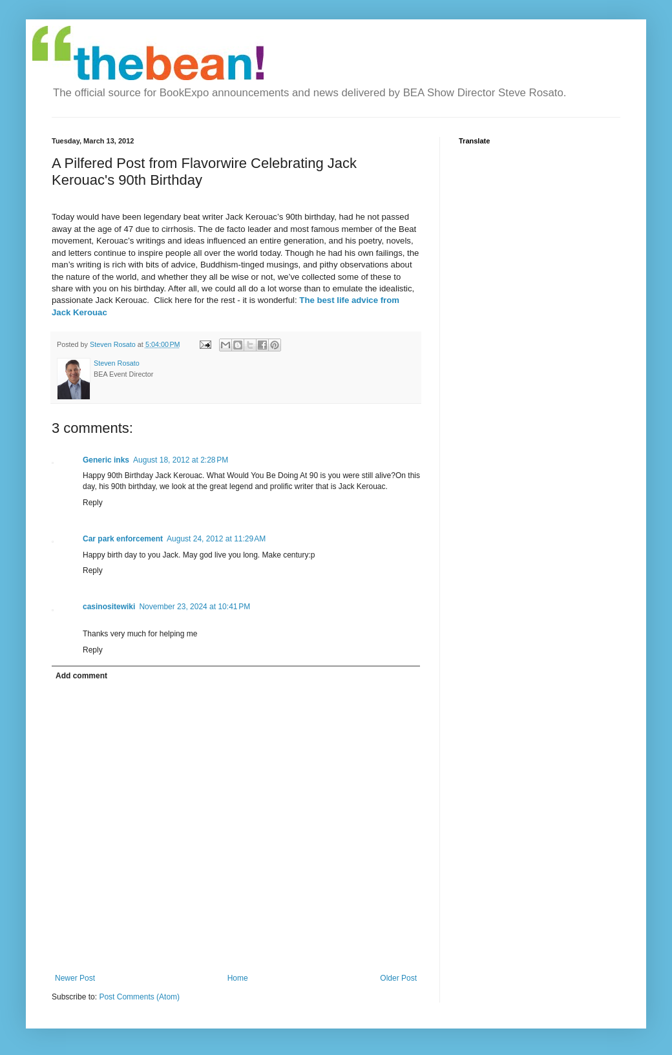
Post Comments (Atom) (139, 996)
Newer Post (75, 978)
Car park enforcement (123, 538)
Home (237, 978)
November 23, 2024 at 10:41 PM (194, 606)
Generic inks (106, 460)
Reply (93, 502)
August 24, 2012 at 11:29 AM (216, 538)
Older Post (398, 978)
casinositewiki (109, 606)
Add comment (81, 675)
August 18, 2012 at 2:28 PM (180, 460)
